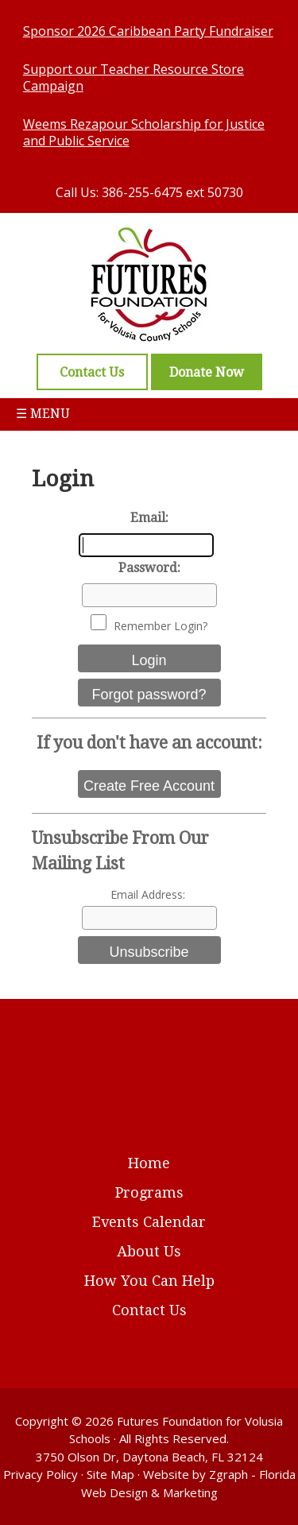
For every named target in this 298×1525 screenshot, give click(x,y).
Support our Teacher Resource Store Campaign (133, 77)
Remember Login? (160, 625)
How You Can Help (149, 1280)
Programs (149, 1192)
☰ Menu (43, 413)
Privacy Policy (40, 1474)
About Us (149, 1251)
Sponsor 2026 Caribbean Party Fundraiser (148, 31)
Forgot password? (148, 695)
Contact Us (149, 1310)
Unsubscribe (148, 952)
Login (148, 660)
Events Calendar (149, 1221)
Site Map (110, 1474)
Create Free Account (149, 786)
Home (149, 1163)
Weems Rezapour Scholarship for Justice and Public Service (144, 132)
